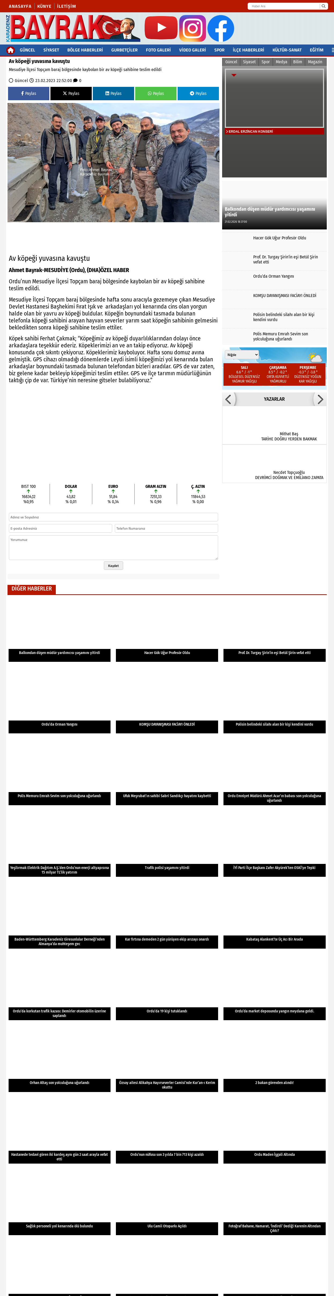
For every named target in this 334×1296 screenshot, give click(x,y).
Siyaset (51, 50)
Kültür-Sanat (287, 50)
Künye (44, 6)
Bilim (297, 61)
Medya (281, 61)
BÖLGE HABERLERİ (85, 50)
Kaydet (113, 565)
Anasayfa (20, 6)
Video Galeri (192, 50)
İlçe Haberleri (248, 50)
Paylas (28, 93)
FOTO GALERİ (158, 50)
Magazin (315, 61)
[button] (229, 399)
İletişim (66, 6)
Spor (219, 50)
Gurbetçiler (124, 50)
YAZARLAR (274, 399)
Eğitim (317, 50)
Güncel (27, 50)
